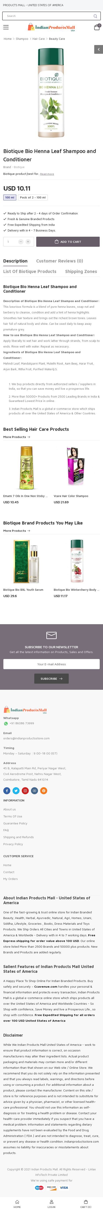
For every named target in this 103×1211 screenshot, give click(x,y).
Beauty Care (57, 38)
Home (8, 38)
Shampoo (22, 38)
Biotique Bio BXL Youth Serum (23, 589)
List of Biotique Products (29, 271)
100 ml (9, 197)
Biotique (19, 167)
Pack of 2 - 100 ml (33, 197)
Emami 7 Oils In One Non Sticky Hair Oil (29, 496)
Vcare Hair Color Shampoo (71, 496)
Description (15, 260)
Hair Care (39, 38)
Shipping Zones (81, 271)
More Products (14, 437)
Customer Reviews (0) (59, 260)
